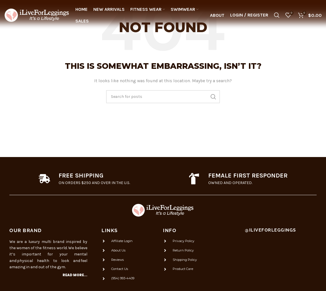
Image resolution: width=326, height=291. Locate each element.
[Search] (276, 15)
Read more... (75, 275)
